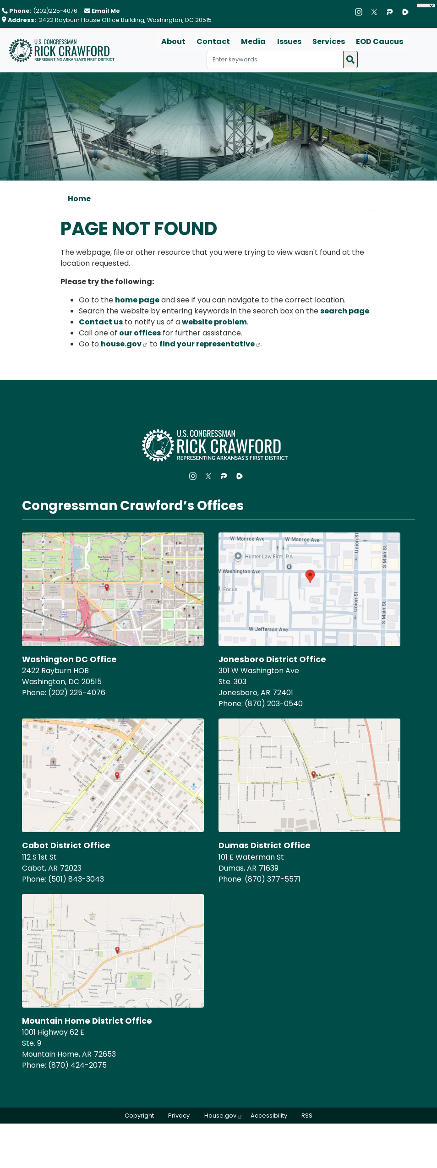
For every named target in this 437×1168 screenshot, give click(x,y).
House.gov (223, 1115)
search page (344, 311)
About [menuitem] (174, 41)
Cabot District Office (66, 845)
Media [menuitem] (253, 41)
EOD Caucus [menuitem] (379, 41)
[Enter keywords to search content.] (275, 59)
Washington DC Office (69, 659)
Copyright (138, 1115)
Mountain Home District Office (87, 1020)
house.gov (124, 344)
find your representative (210, 344)
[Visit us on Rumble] (407, 11)
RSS (307, 1115)
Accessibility (269, 1115)
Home (79, 198)
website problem (214, 322)
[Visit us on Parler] (392, 11)
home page (137, 300)
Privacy (179, 1115)
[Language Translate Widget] (426, 5)
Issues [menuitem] (289, 41)
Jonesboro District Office (272, 659)
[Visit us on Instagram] (361, 11)
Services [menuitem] (328, 41)
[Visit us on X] (376, 11)
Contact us (101, 322)
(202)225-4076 (55, 11)
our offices (140, 333)
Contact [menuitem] (213, 41)
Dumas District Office (264, 845)
